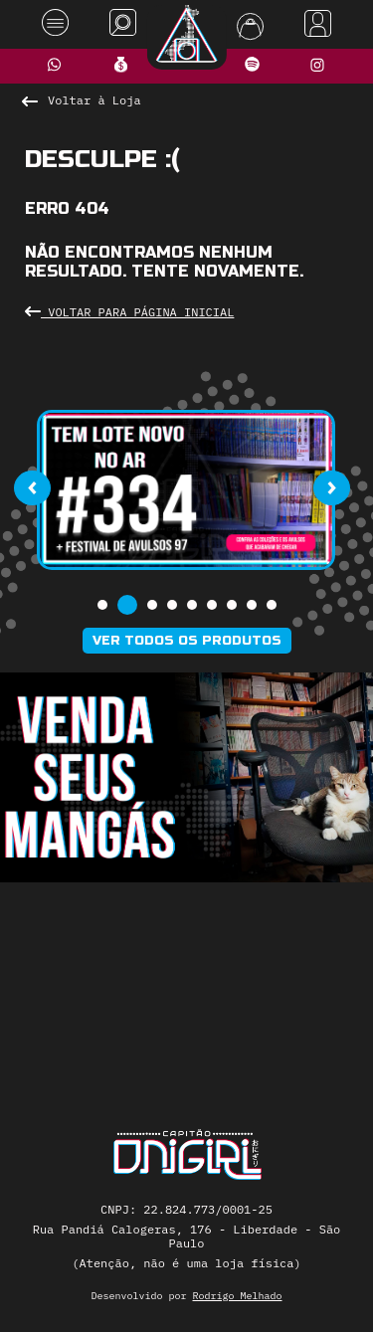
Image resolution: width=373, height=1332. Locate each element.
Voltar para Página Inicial (129, 311)
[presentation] (32, 487)
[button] (102, 605)
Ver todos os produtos (187, 641)
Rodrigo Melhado (237, 1295)
